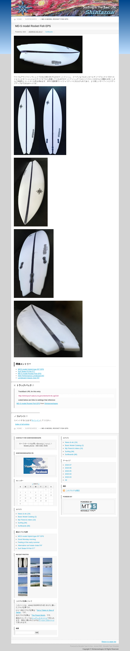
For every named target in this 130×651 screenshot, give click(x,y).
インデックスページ (39, 618)
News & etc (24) (24, 514)
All (66, 480)
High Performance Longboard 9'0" (31, 376)
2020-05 (68, 471)
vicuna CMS (98, 646)
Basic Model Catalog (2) (27, 517)
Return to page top (109, 642)
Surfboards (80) (24, 526)
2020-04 (68, 474)
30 (51, 501)
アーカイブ (33, 13)
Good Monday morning (27, 539)
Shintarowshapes (26, 4)
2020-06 (68, 468)
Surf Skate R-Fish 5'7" (26, 371)
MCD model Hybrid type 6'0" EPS (31, 369)
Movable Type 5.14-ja (85, 646)
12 (30, 495)
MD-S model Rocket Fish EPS (29, 374)
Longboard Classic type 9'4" (29, 378)
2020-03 (68, 477)
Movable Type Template (111, 646)
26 (30, 501)
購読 (45, 13)
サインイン (35, 420)
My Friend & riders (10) (27, 520)
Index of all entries (22, 424)
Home (21, 13)
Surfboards (31, 19)
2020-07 (68, 465)
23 (51, 498)
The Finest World (38, 615)
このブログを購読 (73, 491)
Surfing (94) (22, 523)
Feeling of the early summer (29, 542)
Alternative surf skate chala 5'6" (30, 545)
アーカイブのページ (46, 620)
